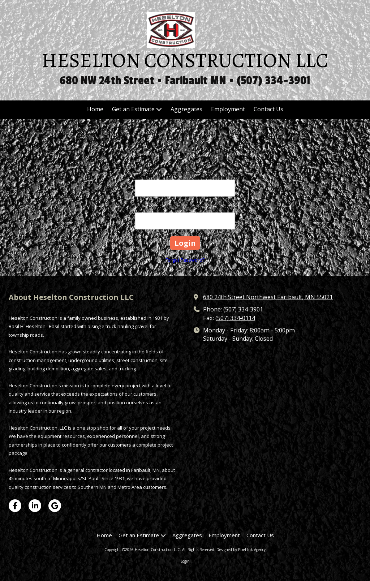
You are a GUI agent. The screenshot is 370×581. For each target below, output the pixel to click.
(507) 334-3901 (243, 309)
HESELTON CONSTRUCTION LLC (185, 60)
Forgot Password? (185, 260)
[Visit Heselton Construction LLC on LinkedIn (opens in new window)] (35, 505)
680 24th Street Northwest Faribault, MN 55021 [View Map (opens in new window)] (268, 297)
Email (185, 175)
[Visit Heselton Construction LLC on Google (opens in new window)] (54, 505)
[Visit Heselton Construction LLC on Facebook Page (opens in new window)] (15, 505)
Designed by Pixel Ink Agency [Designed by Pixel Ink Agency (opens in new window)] (241, 549)
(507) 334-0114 (235, 318)
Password (185, 207)
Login (185, 561)
